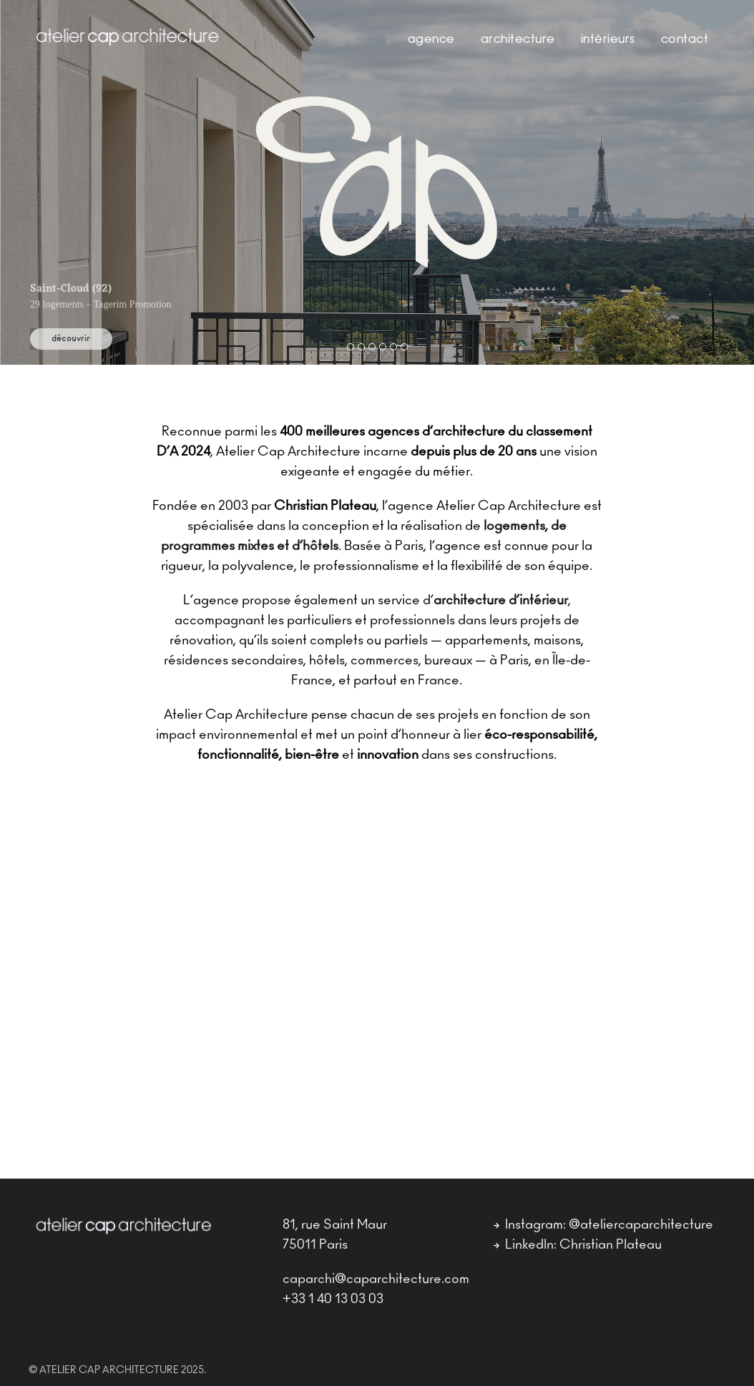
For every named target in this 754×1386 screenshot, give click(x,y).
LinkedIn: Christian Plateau (578, 1245)
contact (685, 40)
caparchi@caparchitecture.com (376, 1279)
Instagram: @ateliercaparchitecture (603, 1225)
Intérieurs (608, 40)
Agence (431, 40)
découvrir (71, 338)
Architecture (518, 40)
